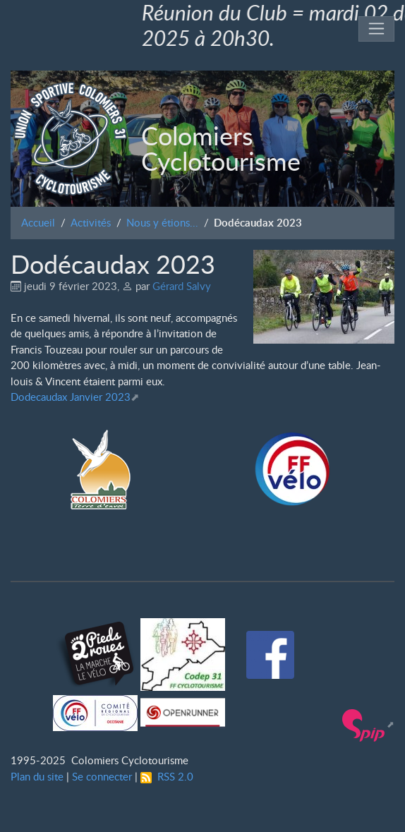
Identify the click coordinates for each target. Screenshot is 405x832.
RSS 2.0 (166, 776)
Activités (91, 222)
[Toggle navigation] (376, 29)
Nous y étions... (162, 222)
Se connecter (102, 776)
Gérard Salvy (181, 286)
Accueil (38, 222)
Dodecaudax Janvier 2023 (71, 397)
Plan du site (37, 776)
